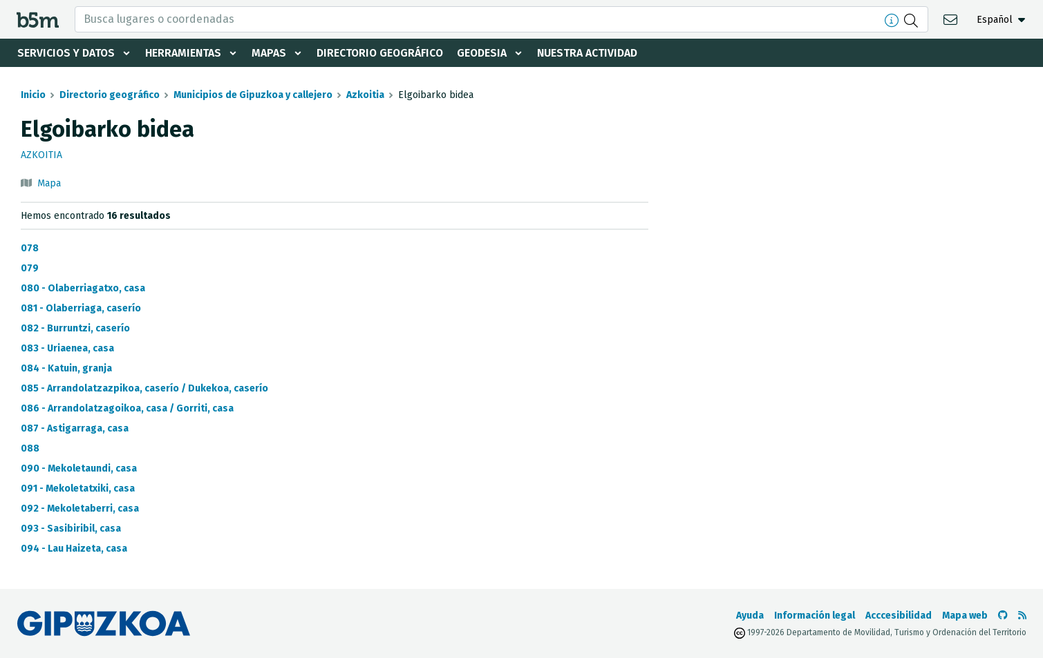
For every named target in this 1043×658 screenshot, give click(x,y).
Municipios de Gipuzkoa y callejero (252, 95)
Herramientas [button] (185, 52)
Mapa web (965, 615)
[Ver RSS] (1022, 615)
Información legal (814, 615)
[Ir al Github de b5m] (1003, 615)
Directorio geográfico (384, 52)
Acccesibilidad (898, 615)
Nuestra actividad (593, 52)
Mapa (49, 183)
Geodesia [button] (487, 52)
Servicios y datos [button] (66, 52)
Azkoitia (365, 95)
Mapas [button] (271, 52)
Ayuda (750, 615)
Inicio (33, 95)
